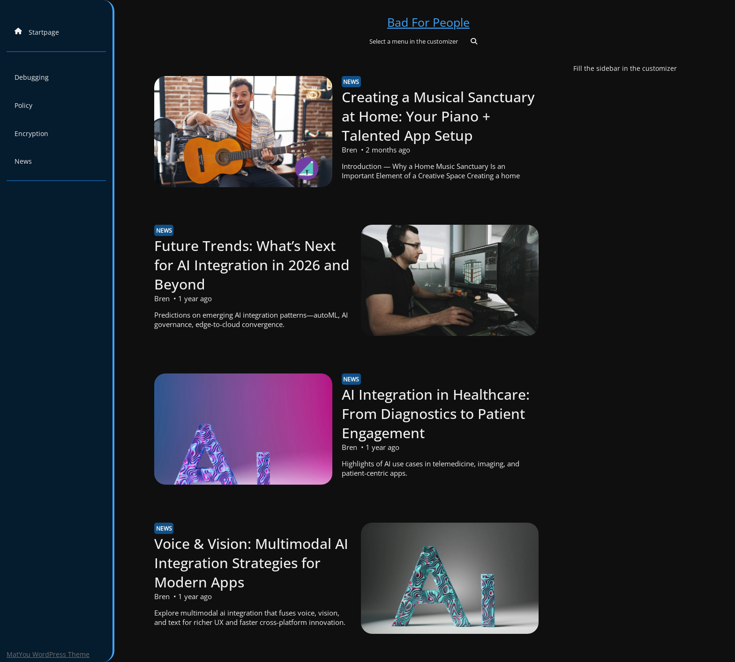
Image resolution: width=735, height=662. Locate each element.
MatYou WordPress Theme (48, 654)
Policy (23, 105)
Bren (349, 149)
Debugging (32, 77)
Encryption (31, 133)
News (23, 161)
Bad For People (428, 22)
